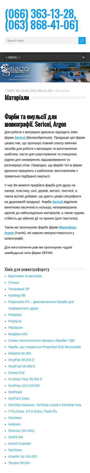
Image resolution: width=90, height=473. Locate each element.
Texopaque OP (19, 289)
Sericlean (15, 418)
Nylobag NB (17, 295)
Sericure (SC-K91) (21, 431)
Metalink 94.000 (19, 353)
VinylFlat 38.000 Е (21, 360)
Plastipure (15, 327)
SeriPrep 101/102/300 (24, 385)
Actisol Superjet (19, 443)
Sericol (20, 137)
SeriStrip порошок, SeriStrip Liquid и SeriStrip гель (44, 405)
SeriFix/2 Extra (19, 398)
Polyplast (14, 315)
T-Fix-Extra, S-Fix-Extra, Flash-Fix (32, 411)
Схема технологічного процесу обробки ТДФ (41, 340)
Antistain (14, 424)
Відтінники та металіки (25, 276)
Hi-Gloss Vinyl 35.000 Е (25, 379)
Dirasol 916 (16, 373)
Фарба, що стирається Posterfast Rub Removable (44, 347)
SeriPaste (15, 392)
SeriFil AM (15, 437)
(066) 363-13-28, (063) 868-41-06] (41, 19)
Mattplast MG (17, 334)
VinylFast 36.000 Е (21, 366)
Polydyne (15, 321)
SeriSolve (15, 450)
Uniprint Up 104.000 (22, 456)
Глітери (13, 282)
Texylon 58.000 (19, 463)
